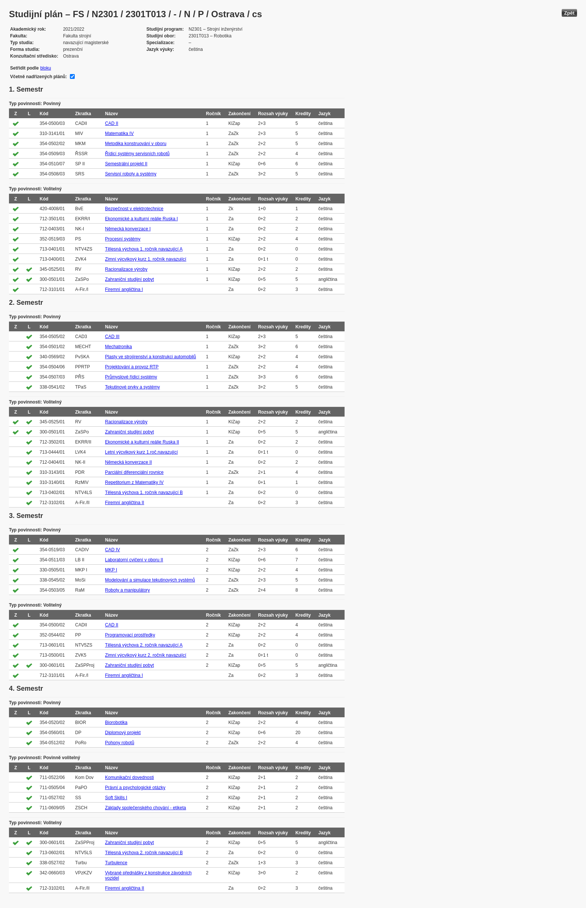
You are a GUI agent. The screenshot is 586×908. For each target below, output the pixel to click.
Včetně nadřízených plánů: (38, 76)
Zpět (569, 13)
